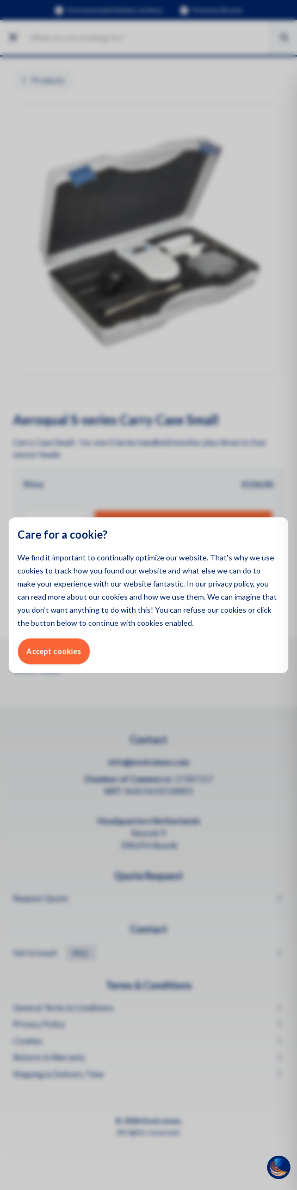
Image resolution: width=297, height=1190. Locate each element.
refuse (194, 609)
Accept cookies (54, 651)
